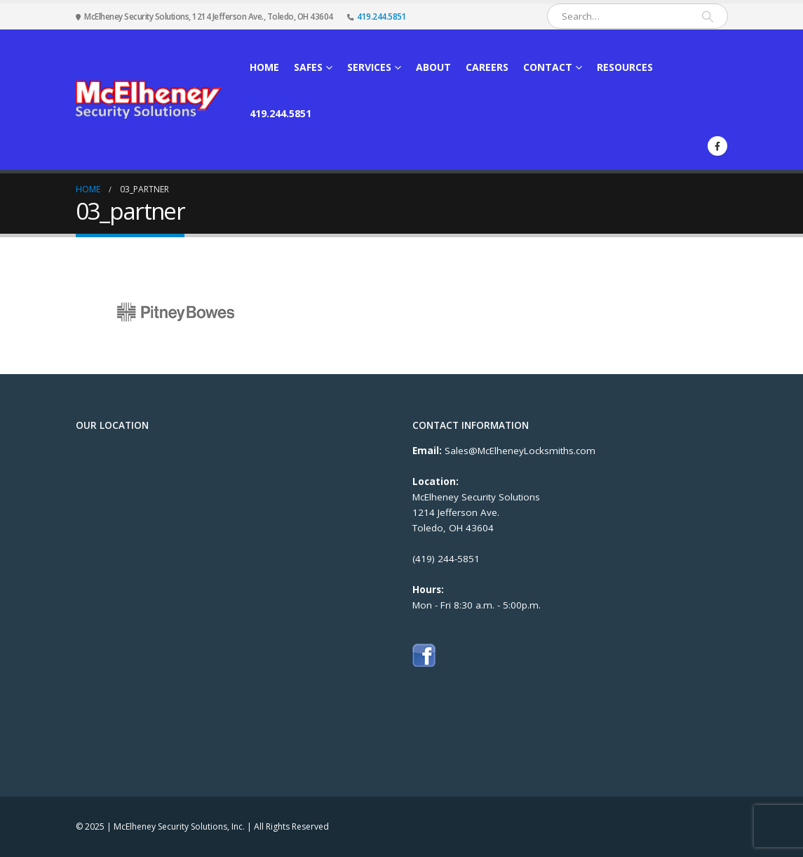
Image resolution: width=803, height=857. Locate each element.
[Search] (707, 16)
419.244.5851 (381, 16)
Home (264, 67)
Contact (547, 67)
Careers (487, 67)
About (433, 67)
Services (369, 67)
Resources (625, 67)
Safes (308, 67)
